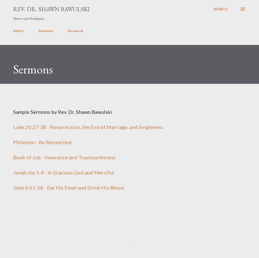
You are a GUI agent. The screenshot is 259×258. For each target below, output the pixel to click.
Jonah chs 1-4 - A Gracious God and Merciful (63, 172)
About (18, 31)
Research (75, 31)
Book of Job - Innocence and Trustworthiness (64, 157)
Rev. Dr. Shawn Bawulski (51, 9)
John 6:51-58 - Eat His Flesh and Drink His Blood (68, 188)
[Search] (220, 9)
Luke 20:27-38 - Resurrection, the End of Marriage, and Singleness (88, 127)
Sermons (45, 31)
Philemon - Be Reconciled (42, 142)
